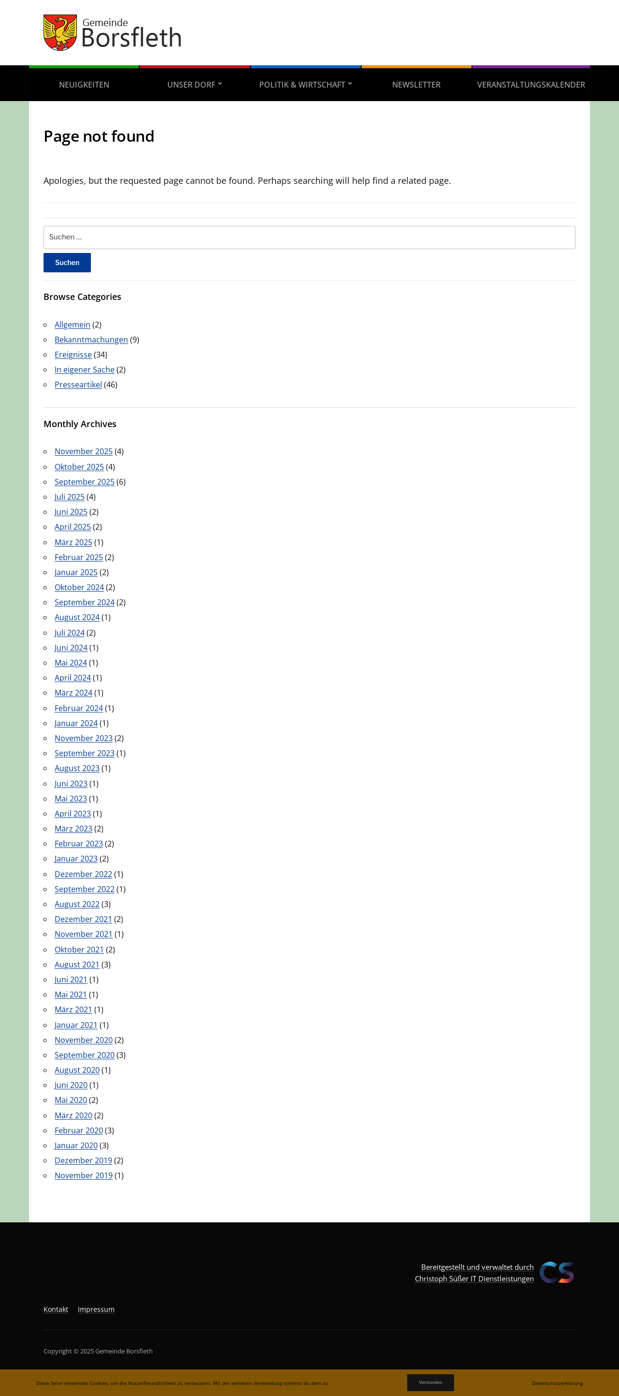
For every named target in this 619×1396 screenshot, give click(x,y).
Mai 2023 (71, 798)
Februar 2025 (79, 557)
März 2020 (73, 1115)
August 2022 (77, 904)
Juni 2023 (71, 783)
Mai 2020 (71, 1100)
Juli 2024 (70, 632)
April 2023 (73, 813)
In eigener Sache (85, 369)
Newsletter (416, 84)
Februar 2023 (79, 843)
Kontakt (56, 1309)
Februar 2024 (79, 708)
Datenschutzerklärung (557, 1383)
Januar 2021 (76, 1025)
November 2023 (84, 738)
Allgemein (72, 324)
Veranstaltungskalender (531, 84)
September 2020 (85, 1055)
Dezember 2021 (83, 919)
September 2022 (85, 889)
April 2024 (73, 677)
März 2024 (73, 692)
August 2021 (77, 964)
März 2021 (73, 1009)
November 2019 (84, 1175)
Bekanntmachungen (91, 339)
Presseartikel (78, 384)
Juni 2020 (71, 1085)
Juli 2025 (70, 496)
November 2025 (84, 451)
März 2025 (73, 542)
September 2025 (85, 481)
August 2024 (77, 617)
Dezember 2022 (83, 874)
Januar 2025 (76, 572)
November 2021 (84, 934)
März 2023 (73, 828)
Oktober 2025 (79, 466)
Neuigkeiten (84, 84)
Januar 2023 (76, 858)
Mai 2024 (71, 662)
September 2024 (85, 602)
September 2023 (85, 753)
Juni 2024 (71, 647)
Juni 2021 (71, 979)
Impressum (96, 1309)
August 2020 (77, 1070)
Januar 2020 (76, 1145)
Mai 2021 (71, 994)
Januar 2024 (76, 723)
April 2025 (73, 526)
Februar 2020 (79, 1130)
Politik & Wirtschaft (302, 84)
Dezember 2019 (83, 1160)
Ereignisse (73, 354)
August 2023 (77, 768)
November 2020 (84, 1040)
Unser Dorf (191, 84)
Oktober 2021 (79, 949)
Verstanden (430, 1382)
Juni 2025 (71, 511)
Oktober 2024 (79, 587)
